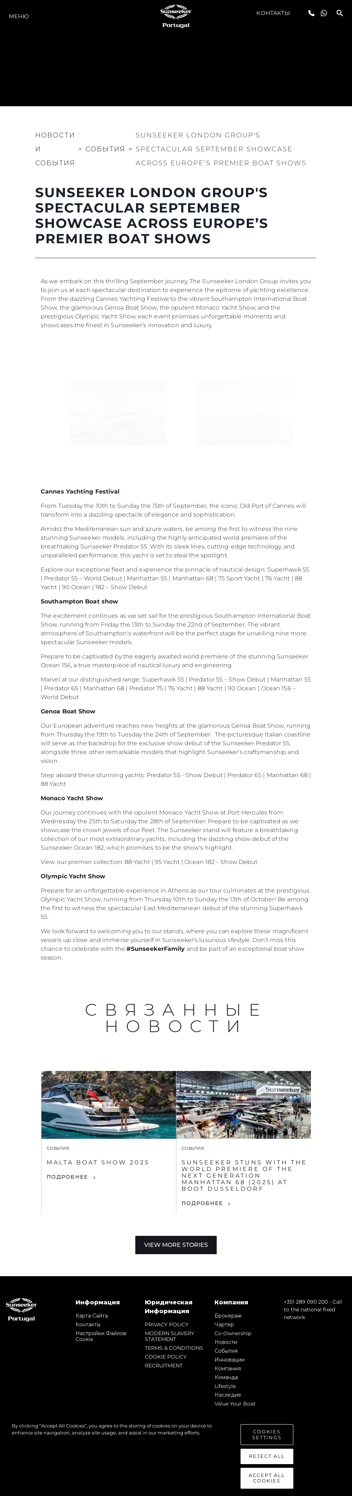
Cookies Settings (267, 1435)
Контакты (273, 13)
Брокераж (228, 1315)
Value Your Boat (235, 1403)
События (226, 1351)
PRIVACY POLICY (166, 1324)
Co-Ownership (232, 1333)
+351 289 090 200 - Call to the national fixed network (313, 1309)
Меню (19, 16)
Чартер (224, 1324)
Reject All (267, 1457)
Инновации (229, 1359)
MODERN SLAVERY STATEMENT (169, 1336)
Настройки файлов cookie (101, 1336)
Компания (227, 1368)
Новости (225, 1342)
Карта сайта (92, 1315)
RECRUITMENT (164, 1365)
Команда (226, 1377)
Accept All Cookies (267, 1479)
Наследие (227, 1395)
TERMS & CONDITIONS (174, 1348)
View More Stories (176, 1244)
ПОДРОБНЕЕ (67, 1177)
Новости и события (55, 149)
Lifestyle (225, 1386)
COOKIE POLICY (166, 1356)
